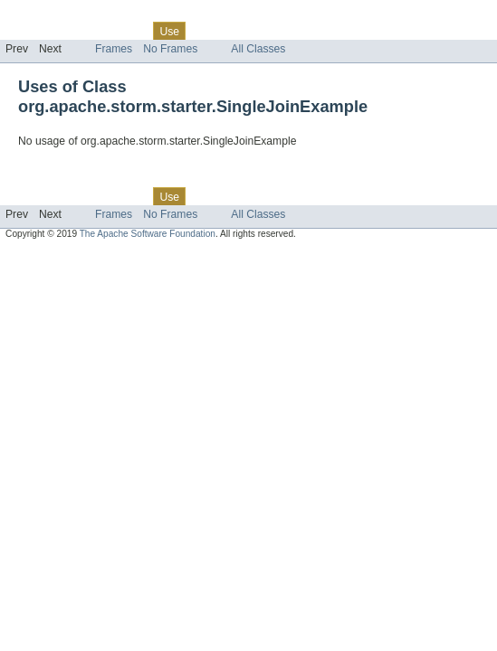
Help (345, 30)
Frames (113, 48)
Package (83, 30)
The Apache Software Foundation (147, 234)
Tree (207, 30)
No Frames (170, 48)
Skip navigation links (50, 15)
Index (309, 30)
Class (129, 30)
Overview (28, 30)
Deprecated (257, 30)
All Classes (258, 48)
